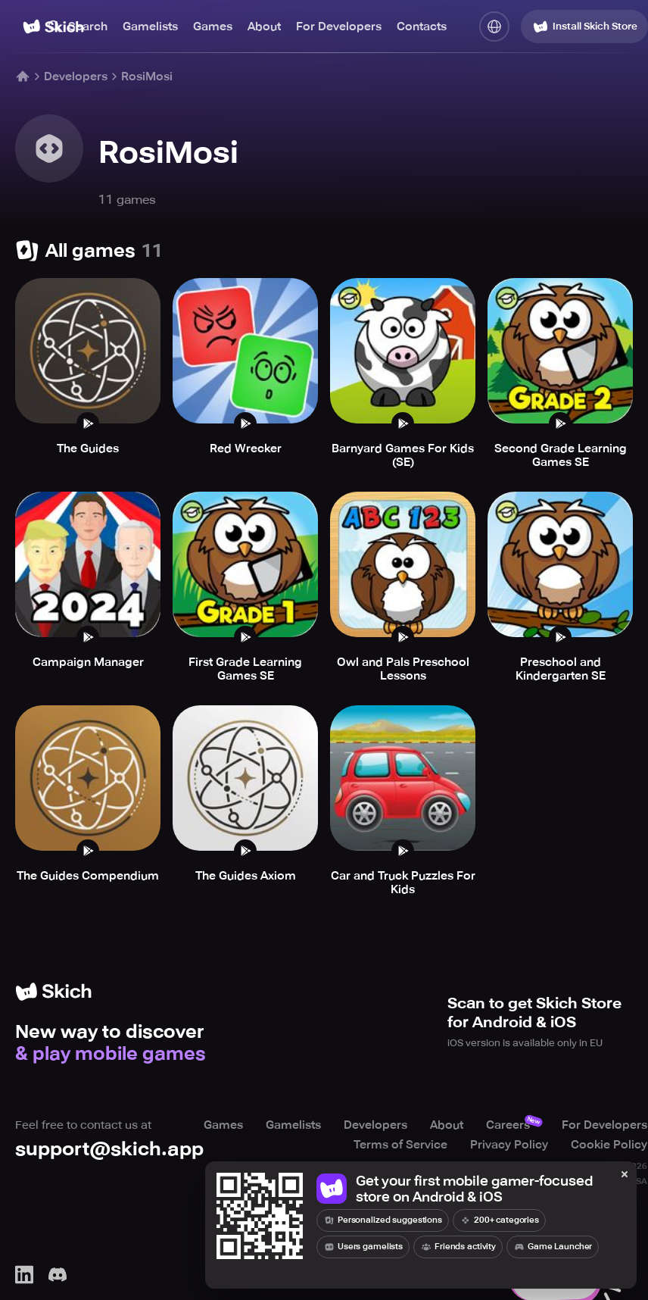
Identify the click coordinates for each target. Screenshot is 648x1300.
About (264, 26)
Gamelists (150, 26)
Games (212, 26)
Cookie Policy (609, 1145)
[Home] (22, 76)
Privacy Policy (509, 1145)
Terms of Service (400, 1145)
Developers (75, 76)
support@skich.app (109, 1149)
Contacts (422, 26)
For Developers (339, 26)
